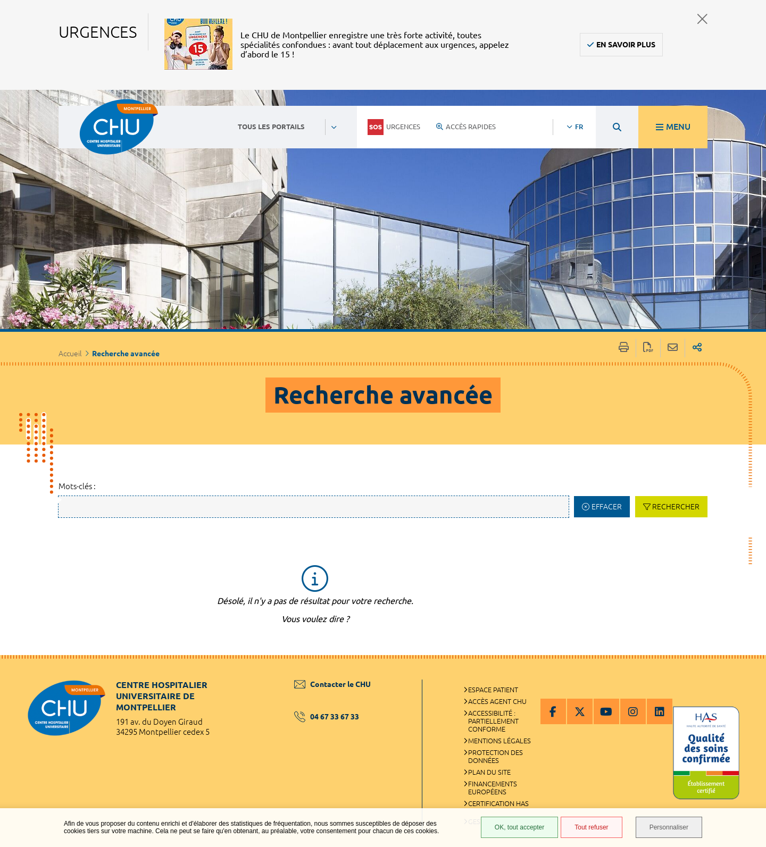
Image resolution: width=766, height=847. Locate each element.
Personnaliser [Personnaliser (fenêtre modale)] (669, 827)
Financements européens (492, 787)
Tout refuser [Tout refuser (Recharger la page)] (591, 827)
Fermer (702, 18)
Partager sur (697, 348)
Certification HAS (498, 803)
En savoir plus (625, 44)
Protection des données (495, 756)
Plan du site (489, 772)
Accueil (70, 353)
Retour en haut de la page (747, 676)
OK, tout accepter (519, 827)
